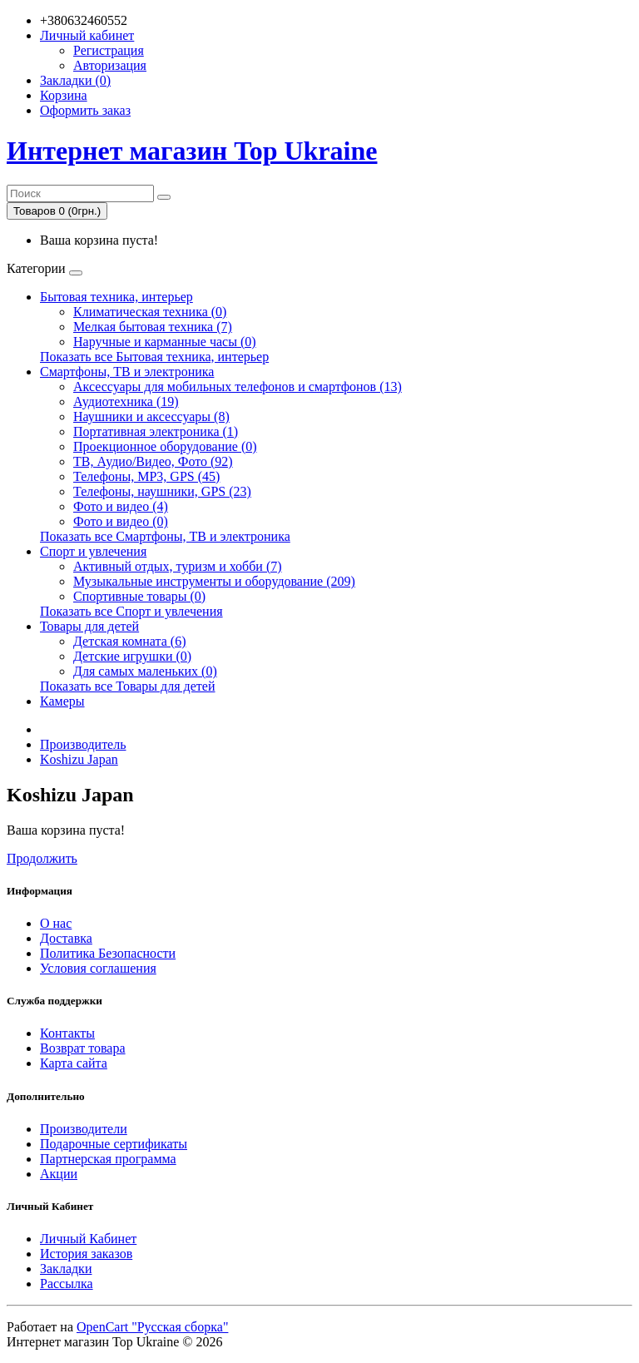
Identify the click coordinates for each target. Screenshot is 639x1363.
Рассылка (66, 1283)
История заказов (86, 1254)
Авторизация (109, 65)
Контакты (67, 1033)
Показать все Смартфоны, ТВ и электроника (165, 536)
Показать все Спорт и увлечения (131, 611)
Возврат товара (83, 1048)
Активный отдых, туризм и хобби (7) (177, 566)
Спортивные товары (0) (139, 596)
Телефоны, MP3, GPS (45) (146, 476)
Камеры (62, 701)
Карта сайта (73, 1063)
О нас (56, 923)
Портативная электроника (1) (155, 431)
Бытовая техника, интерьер (116, 297)
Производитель (83, 744)
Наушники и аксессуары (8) (151, 416)
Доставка (66, 938)
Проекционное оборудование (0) (165, 446)
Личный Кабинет (88, 1239)
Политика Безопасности (108, 953)
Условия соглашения (98, 968)
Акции (58, 1174)
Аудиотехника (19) (126, 401)
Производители (83, 1129)
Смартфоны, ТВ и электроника (127, 371)
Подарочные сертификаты (113, 1144)
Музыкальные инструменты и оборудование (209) (214, 581)
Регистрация (108, 50)
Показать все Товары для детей (127, 686)
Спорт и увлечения (93, 551)
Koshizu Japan (79, 759)
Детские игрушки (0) (132, 656)
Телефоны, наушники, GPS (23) (162, 491)
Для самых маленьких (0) (145, 671)
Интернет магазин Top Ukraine (192, 151)
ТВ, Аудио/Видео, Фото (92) (153, 461)
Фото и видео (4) (120, 506)
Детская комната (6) (129, 641)
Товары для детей (89, 626)
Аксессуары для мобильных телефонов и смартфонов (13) (237, 386)
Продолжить (42, 858)
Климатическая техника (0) (149, 312)
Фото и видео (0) (120, 521)
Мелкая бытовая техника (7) (152, 327)
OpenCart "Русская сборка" (152, 1327)
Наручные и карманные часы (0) (164, 342)
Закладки (66, 1268)
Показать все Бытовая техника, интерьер (154, 356)
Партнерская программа (108, 1159)
